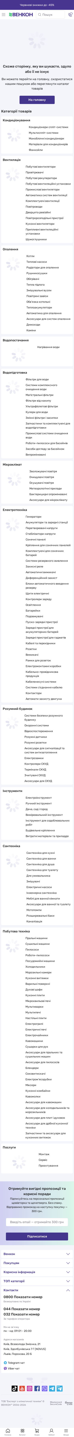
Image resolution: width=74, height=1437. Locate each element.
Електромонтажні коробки (43, 666)
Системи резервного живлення (47, 561)
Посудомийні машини (40, 961)
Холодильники (35, 966)
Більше (66, 1432)
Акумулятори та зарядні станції (47, 522)
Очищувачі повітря (41, 477)
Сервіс (43, 1160)
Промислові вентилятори (43, 189)
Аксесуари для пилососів (42, 1062)
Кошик (37, 1432)
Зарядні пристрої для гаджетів (46, 637)
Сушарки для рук (36, 1046)
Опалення (10, 249)
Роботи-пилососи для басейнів (47, 443)
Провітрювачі (34, 172)
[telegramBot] (60, 1389)
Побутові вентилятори (41, 166)
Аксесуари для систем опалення (48, 319)
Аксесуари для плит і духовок (45, 1118)
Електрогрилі (34, 1024)
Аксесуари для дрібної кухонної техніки (46, 1125)
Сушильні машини (37, 944)
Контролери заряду (39, 599)
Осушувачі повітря (41, 483)
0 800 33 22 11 (16, 1297)
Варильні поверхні (37, 984)
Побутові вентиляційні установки (48, 184)
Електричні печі (35, 1029)
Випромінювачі (36, 454)
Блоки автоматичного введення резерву (47, 585)
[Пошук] (50, 15)
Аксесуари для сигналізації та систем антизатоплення (44, 750)
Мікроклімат (12, 464)
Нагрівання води (48, 347)
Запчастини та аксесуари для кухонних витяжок (45, 1135)
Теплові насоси (36, 262)
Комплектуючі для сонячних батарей (45, 553)
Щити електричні (37, 593)
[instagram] (30, 1389)
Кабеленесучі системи (41, 681)
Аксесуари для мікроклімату (48, 500)
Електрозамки (34, 758)
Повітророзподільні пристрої (44, 218)
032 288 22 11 (15, 1314)
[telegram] (52, 1389)
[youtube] (22, 1389)
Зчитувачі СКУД (35, 775)
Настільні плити (36, 1018)
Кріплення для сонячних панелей (48, 545)
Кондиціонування (16, 120)
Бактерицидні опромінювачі (48, 494)
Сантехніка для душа (40, 864)
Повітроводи (34, 206)
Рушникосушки (36, 273)
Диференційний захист (41, 578)
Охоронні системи (36, 725)
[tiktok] (15, 1389)
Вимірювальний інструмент (44, 815)
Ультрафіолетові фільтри (42, 406)
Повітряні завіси (37, 296)
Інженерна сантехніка (41, 893)
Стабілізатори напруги (41, 534)
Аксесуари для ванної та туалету (48, 904)
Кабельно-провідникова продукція (42, 674)
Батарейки (33, 610)
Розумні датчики (35, 737)
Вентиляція (12, 160)
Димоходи (33, 324)
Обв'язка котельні (38, 302)
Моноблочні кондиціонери (46, 138)
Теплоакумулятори (39, 307)
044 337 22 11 (15, 1309)
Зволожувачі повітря (43, 471)
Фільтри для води (37, 379)
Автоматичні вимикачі (41, 572)
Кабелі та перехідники (40, 643)
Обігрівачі (32, 279)
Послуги (9, 1147)
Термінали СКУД (35, 769)
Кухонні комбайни (37, 1091)
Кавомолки (32, 1096)
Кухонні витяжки (37, 978)
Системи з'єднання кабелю (44, 687)
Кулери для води (37, 412)
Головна (8, 1432)
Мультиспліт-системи (43, 133)
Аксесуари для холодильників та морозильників (47, 1110)
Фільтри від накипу (38, 400)
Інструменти (12, 791)
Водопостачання (16, 340)
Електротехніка (15, 510)
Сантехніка (11, 846)
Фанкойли (36, 150)
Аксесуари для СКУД (38, 781)
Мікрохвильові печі (38, 1001)
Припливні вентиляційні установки (42, 231)
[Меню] (3, 14)
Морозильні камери (38, 972)
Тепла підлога (35, 284)
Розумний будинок (17, 709)
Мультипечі (33, 1012)
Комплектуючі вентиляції (42, 201)
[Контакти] (70, 14)
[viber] (45, 1389)
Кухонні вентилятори (40, 224)
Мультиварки (34, 1006)
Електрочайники (36, 1035)
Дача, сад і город (37, 809)
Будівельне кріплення (40, 830)
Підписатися (37, 1236)
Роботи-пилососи (37, 955)
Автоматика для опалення (44, 313)
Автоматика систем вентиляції (46, 195)
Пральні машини (36, 938)
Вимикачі (32, 654)
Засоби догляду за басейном (45, 449)
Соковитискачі (35, 1073)
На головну (37, 100)
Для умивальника (38, 875)
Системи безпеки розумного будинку (43, 717)
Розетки (31, 649)
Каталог (22, 1432)
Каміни (31, 330)
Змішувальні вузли (39, 290)
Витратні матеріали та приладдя (47, 836)
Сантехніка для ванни (41, 858)
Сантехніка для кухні (40, 853)
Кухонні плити (35, 995)
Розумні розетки (35, 742)
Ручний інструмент (39, 803)
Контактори (34, 693)
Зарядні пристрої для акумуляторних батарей (42, 630)
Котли (30, 256)
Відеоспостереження (38, 731)
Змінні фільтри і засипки (42, 418)
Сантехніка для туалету (42, 870)
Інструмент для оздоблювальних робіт (48, 822)
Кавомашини (34, 1041)
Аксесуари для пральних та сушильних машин (43, 1054)
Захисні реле (34, 566)
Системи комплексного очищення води (41, 387)
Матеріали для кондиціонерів (48, 144)
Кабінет (52, 1432)
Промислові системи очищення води (47, 435)
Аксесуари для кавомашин (43, 1102)
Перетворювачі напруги (42, 528)
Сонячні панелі (36, 539)
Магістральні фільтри (39, 395)
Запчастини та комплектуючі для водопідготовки (48, 425)
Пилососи (32, 949)
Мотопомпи (34, 910)
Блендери (32, 1068)
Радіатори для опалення (42, 267)
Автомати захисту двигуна (44, 699)
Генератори (33, 516)
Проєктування (48, 1165)
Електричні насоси (39, 887)
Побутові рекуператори (41, 178)
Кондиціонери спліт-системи (48, 127)
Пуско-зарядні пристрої (42, 622)
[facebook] (37, 1389)
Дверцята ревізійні (38, 212)
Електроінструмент (39, 797)
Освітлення (33, 605)
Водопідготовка (15, 372)
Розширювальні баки (40, 915)
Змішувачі (33, 881)
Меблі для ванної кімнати (43, 898)
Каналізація (34, 921)
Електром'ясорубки (38, 1079)
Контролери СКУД (36, 764)
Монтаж (44, 1154)
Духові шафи (33, 989)
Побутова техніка (16, 931)
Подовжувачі (34, 616)
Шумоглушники (36, 239)
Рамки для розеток (38, 660)
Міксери (30, 1085)
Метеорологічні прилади (45, 488)
